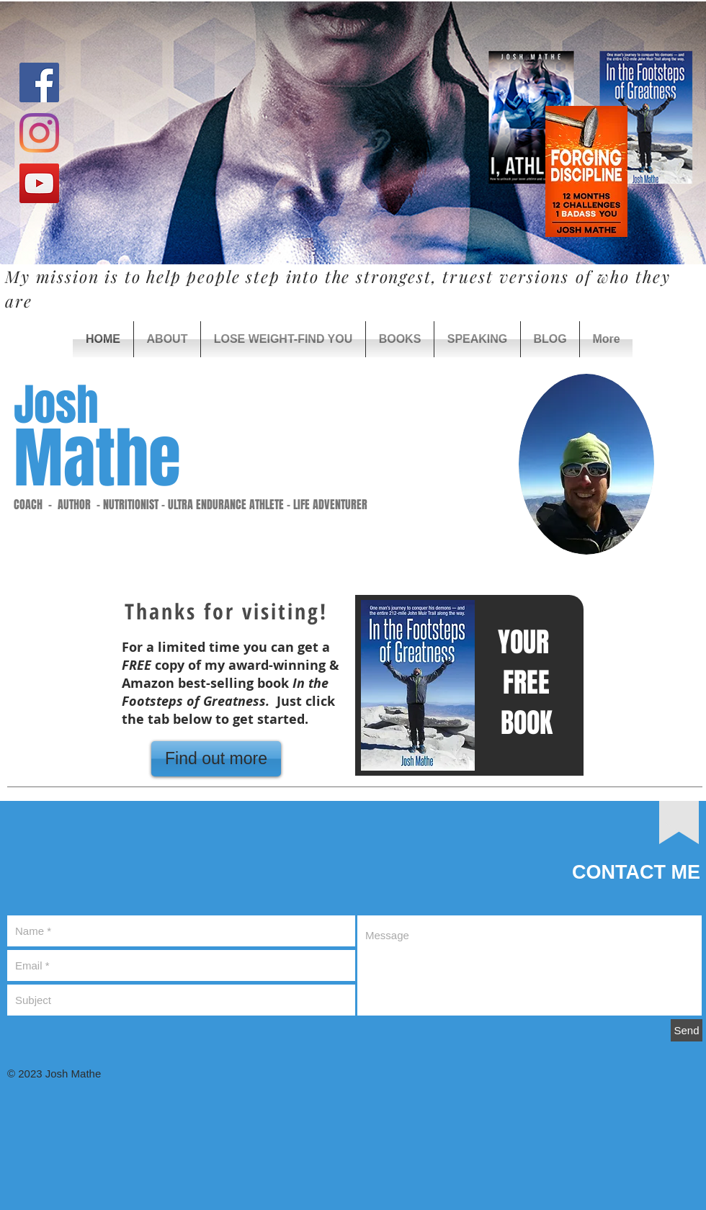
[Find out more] (216, 758)
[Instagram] (39, 133)
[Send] (686, 1030)
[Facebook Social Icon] (39, 82)
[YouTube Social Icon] (39, 183)
